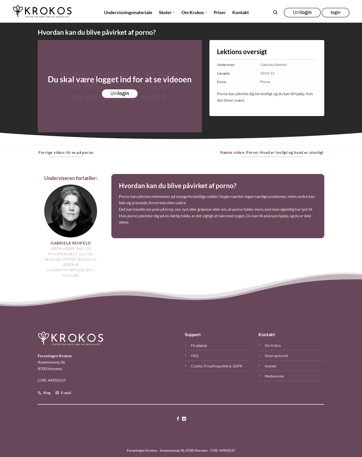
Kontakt (240, 12)
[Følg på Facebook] (178, 419)
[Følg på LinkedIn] (184, 419)
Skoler (167, 12)
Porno (265, 82)
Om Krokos (194, 12)
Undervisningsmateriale (128, 12)
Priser (220, 12)
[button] (275, 12)
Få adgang (199, 345)
